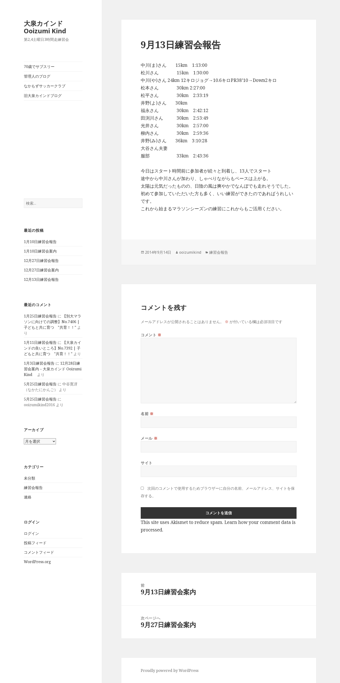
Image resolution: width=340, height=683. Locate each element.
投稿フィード (35, 542)
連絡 (27, 497)
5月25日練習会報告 (40, 384)
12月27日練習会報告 (41, 260)
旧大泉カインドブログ (43, 95)
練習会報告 (33, 487)
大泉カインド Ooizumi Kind (48, 27)
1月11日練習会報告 (40, 342)
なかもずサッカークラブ (44, 86)
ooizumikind (190, 252)
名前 (147, 413)
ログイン (31, 533)
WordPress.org (37, 561)
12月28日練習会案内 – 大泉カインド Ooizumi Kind (52, 369)
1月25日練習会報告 (40, 316)
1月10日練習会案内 (40, 251)
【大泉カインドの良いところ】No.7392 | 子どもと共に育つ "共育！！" (52, 348)
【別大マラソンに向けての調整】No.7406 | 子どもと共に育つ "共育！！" (52, 321)
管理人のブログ (37, 76)
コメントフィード (39, 552)
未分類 (29, 478)
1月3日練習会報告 (39, 363)
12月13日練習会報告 (41, 279)
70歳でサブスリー (39, 66)
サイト (147, 462)
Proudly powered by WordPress (170, 670)
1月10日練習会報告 (40, 241)
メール (149, 438)
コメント (151, 334)
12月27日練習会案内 (41, 270)
